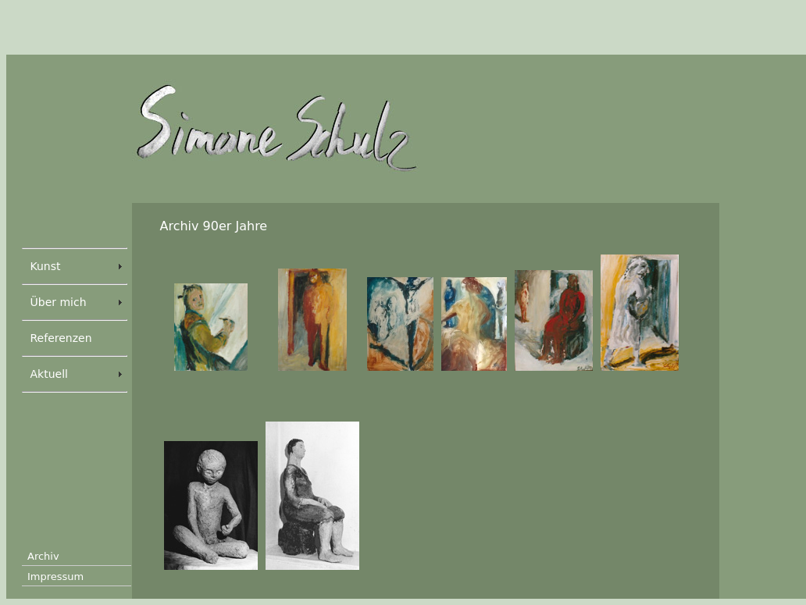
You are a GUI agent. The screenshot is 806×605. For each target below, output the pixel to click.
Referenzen (61, 338)
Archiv (43, 556)
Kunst (45, 266)
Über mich (58, 302)
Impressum (55, 576)
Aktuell (49, 374)
